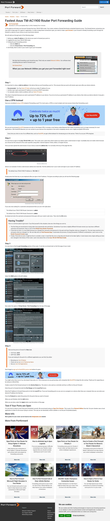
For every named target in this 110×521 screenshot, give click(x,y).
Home (6, 16)
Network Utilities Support (29, 511)
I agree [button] (61, 515)
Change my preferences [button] (78, 515)
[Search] (90, 7)
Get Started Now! (17, 65)
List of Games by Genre (27, 362)
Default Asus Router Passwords (44, 228)
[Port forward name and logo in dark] (14, 7)
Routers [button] (8, 12)
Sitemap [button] (38, 12)
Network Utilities (55, 60)
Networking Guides (27, 514)
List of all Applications (21, 364)
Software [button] (22, 12)
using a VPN (20, 103)
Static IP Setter (26, 88)
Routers (12, 16)
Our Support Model (27, 512)
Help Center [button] (31, 12)
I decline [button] (68, 515)
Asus (17, 16)
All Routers (50, 514)
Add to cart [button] (104, 2)
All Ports (49, 516)
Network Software (52, 512)
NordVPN (21, 127)
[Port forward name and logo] (8, 2)
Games (49, 518)
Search (102, 7)
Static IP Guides (37, 92)
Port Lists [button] (15, 12)
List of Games (22, 360)
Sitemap (49, 507)
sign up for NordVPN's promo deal (22, 369)
